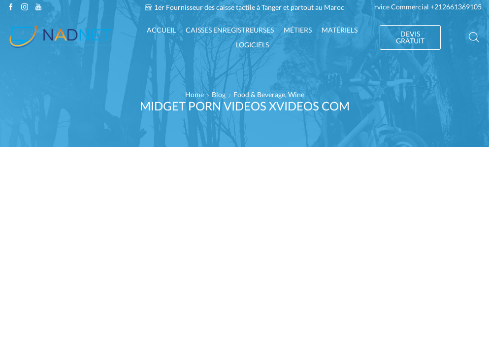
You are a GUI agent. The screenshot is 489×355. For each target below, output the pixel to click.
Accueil (161, 30)
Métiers (298, 30)
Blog (219, 94)
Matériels (340, 30)
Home (194, 94)
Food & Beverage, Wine (268, 94)
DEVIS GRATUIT (410, 37)
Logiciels (252, 44)
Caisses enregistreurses (230, 30)
